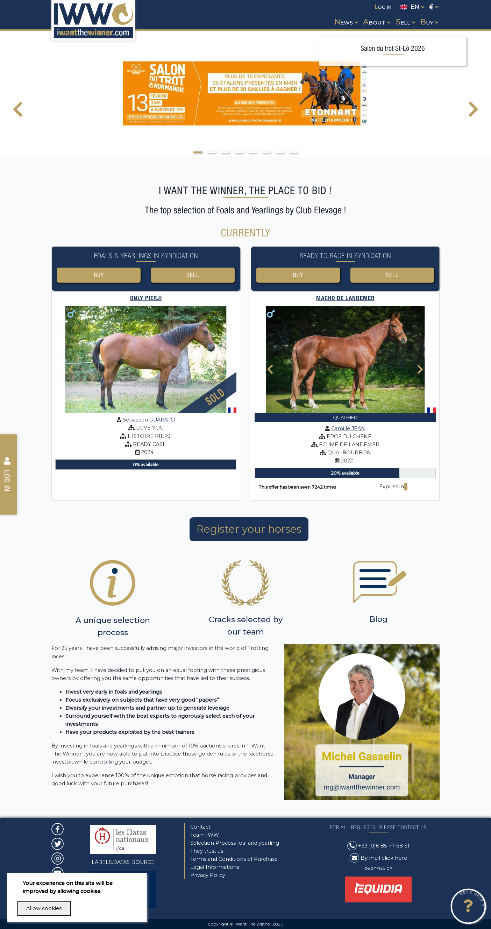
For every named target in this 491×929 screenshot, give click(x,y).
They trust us (206, 851)
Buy (99, 274)
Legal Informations (214, 867)
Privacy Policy (207, 875)
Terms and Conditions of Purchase (234, 859)
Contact (200, 827)
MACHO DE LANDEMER (345, 298)
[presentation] (18, 113)
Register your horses (249, 529)
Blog (378, 619)
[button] (345, 15)
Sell (192, 274)
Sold (215, 396)
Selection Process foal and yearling (234, 843)
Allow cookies (44, 908)
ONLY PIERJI (146, 298)
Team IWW (204, 835)
